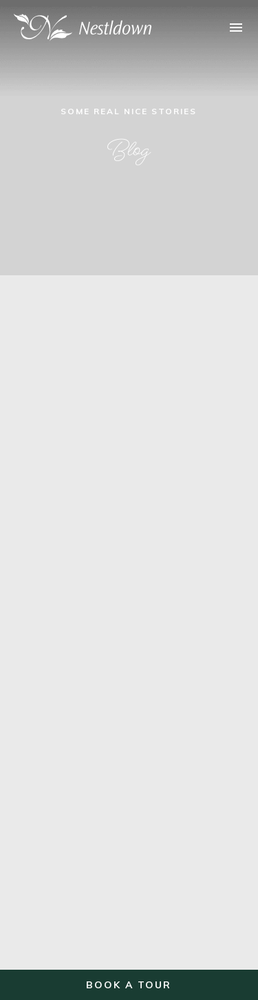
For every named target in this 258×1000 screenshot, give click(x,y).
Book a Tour (128, 985)
